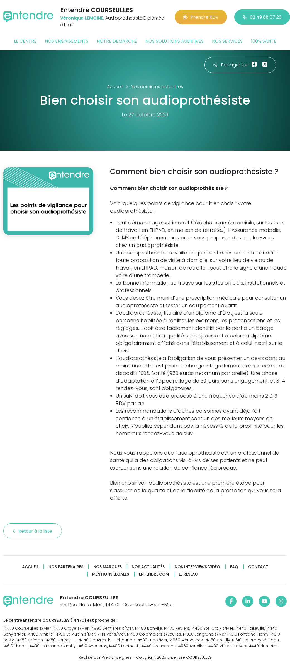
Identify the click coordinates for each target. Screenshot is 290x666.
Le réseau (188, 574)
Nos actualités (148, 566)
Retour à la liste (32, 531)
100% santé (263, 41)
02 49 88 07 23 (262, 17)
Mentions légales (110, 574)
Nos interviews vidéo (197, 566)
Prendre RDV (201, 17)
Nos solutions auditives (174, 41)
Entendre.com (154, 574)
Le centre (25, 41)
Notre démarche (117, 41)
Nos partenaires (65, 566)
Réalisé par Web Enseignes (105, 657)
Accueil (30, 566)
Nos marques (107, 566)
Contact (258, 566)
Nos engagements (66, 41)
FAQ (234, 566)
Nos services (227, 41)
